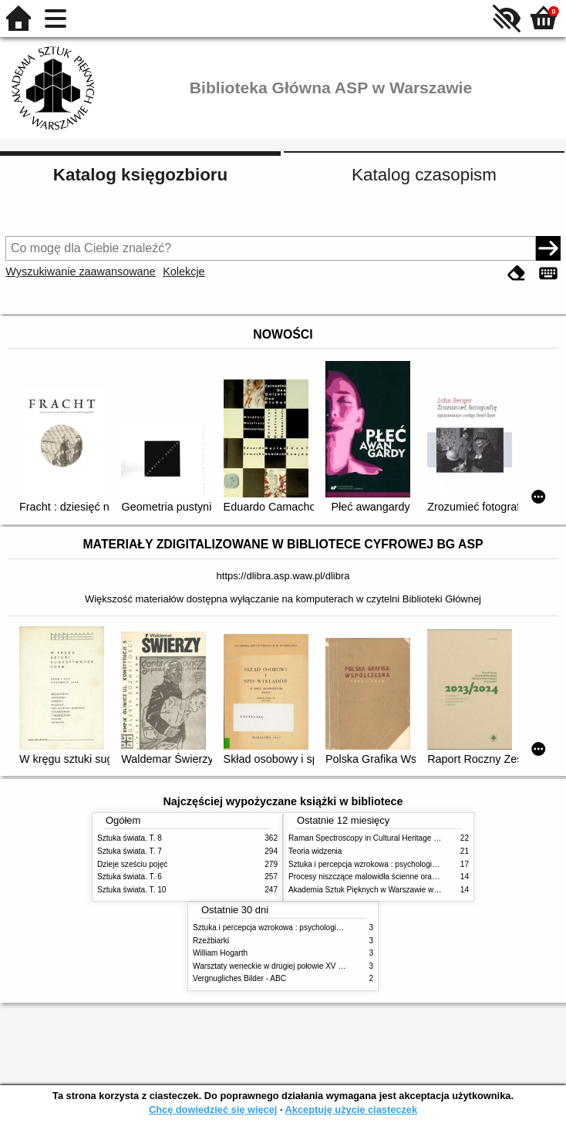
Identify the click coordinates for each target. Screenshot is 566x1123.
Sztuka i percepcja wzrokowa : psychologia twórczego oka (388, 864)
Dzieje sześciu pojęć (132, 864)
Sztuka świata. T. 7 (129, 851)
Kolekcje (183, 271)
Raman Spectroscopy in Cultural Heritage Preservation (382, 838)
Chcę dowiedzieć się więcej (213, 1109)
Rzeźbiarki (211, 940)
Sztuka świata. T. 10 (131, 889)
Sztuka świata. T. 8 (129, 838)
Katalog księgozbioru (140, 174)
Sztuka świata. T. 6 (129, 876)
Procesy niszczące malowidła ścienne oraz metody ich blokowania (402, 876)
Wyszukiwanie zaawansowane (80, 271)
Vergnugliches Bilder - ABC (239, 978)
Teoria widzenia (315, 851)
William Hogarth (220, 953)
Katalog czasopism (424, 174)
